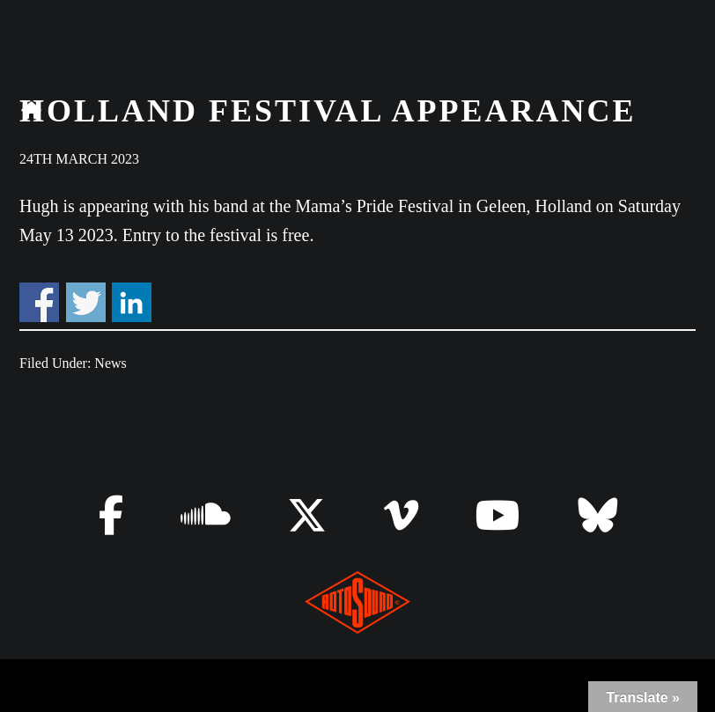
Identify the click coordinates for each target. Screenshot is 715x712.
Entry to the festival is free (216, 235)
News (110, 363)
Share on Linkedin (131, 302)
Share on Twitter (86, 302)
